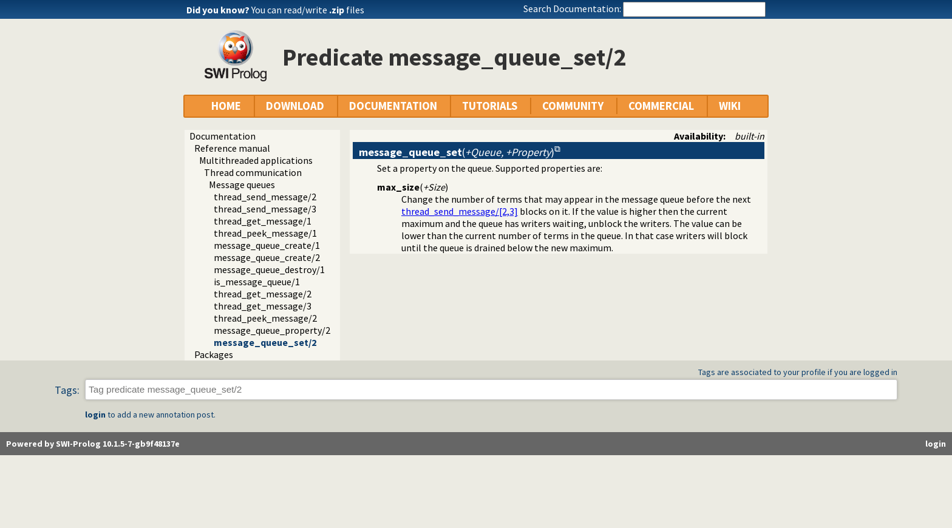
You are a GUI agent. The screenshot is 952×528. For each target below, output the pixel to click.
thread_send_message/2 (265, 197)
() (456, 152)
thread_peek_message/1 (265, 233)
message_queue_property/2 (272, 330)
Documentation (222, 136)
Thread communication (253, 172)
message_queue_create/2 (267, 257)
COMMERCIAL (661, 106)
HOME (226, 106)
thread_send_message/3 (265, 209)
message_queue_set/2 (265, 342)
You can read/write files (307, 10)
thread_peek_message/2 (265, 318)
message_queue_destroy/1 (269, 269)
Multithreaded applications (256, 160)
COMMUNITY (573, 106)
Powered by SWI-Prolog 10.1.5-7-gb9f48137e (93, 443)
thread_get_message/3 (262, 306)
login (95, 414)
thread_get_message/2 (262, 294)
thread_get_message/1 (262, 221)
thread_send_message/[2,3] (459, 211)
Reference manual (232, 148)
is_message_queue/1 (257, 282)
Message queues (242, 184)
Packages (213, 354)
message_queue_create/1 (267, 245)
